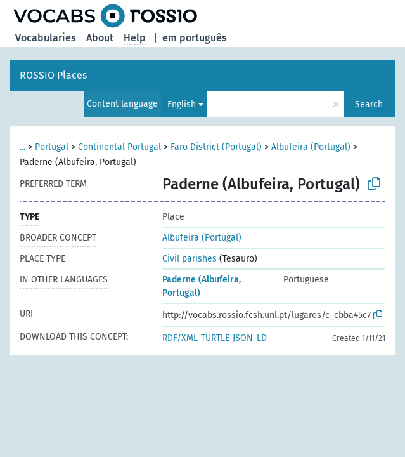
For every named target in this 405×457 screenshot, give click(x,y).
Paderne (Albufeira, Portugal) (201, 286)
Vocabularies (45, 38)
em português (194, 38)
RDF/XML (180, 338)
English (181, 104)
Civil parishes (189, 258)
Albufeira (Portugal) (310, 147)
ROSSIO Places (53, 75)
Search (369, 104)
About (99, 38)
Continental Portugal (119, 147)
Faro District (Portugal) (216, 147)
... (22, 147)
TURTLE (215, 338)
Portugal (51, 147)
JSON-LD (250, 338)
